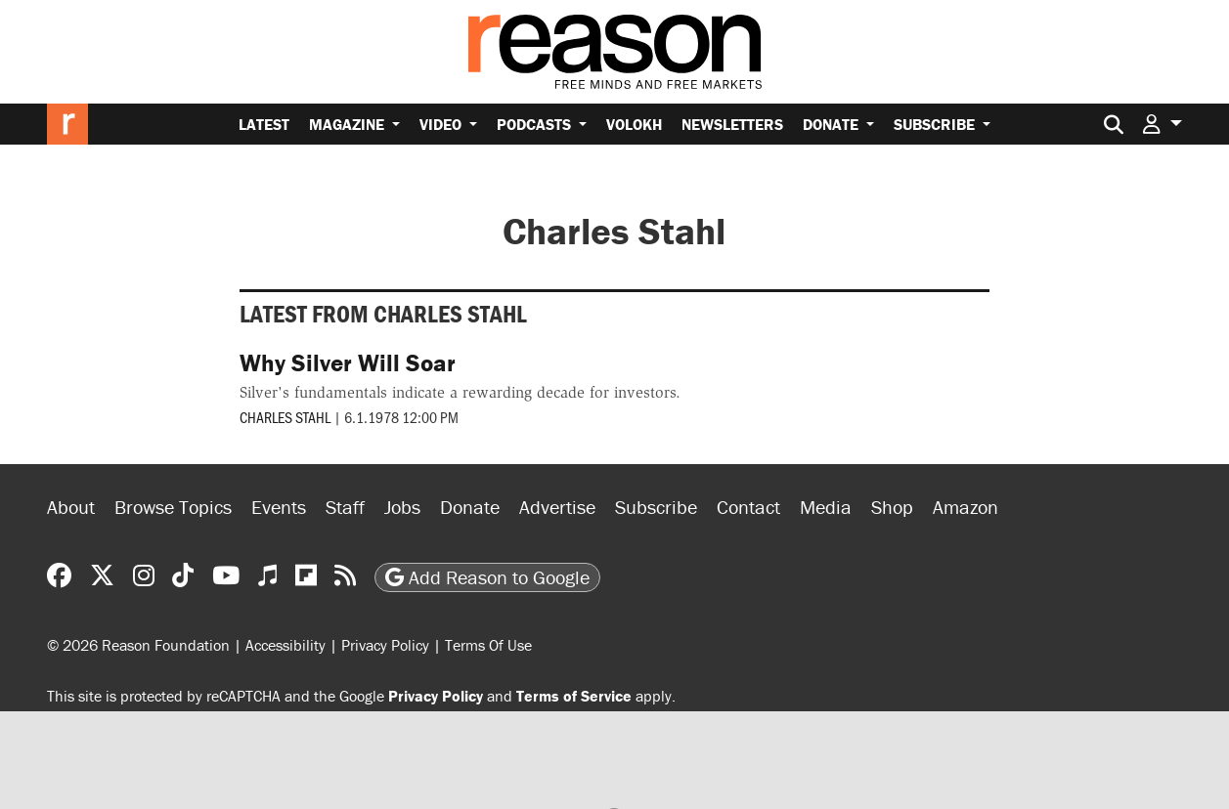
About (71, 506)
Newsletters (732, 124)
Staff (345, 506)
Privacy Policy (385, 645)
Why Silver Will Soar (348, 363)
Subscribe (936, 124)
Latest (264, 124)
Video (442, 124)
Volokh (634, 124)
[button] (1162, 123)
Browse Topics (173, 506)
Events (278, 506)
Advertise (557, 506)
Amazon (965, 506)
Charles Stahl (285, 416)
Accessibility (285, 645)
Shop (892, 506)
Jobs (402, 506)
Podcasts (536, 124)
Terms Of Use (488, 645)
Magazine (348, 124)
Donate (832, 124)
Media (826, 506)
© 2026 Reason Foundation (138, 645)
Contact (748, 506)
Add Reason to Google (487, 577)
